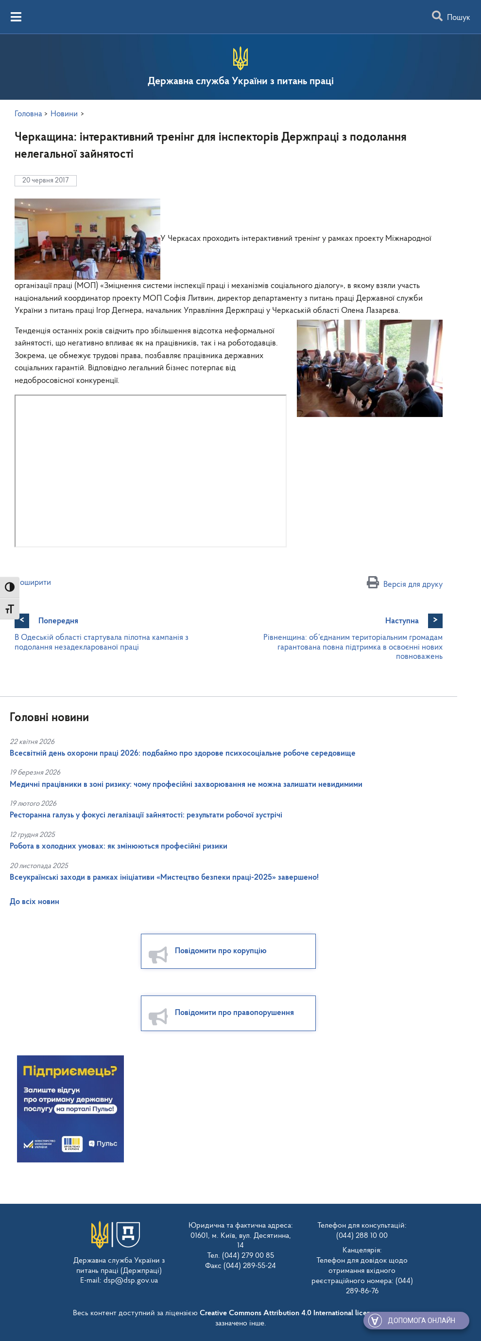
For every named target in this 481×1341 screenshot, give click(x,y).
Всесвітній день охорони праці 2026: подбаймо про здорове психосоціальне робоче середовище (183, 753)
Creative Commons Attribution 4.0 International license (289, 1313)
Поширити (33, 583)
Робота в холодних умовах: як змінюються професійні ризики (118, 846)
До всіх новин (34, 902)
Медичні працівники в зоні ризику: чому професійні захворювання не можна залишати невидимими (186, 784)
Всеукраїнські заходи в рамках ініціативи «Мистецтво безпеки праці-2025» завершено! (164, 877)
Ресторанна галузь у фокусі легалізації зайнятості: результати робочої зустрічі (146, 815)
